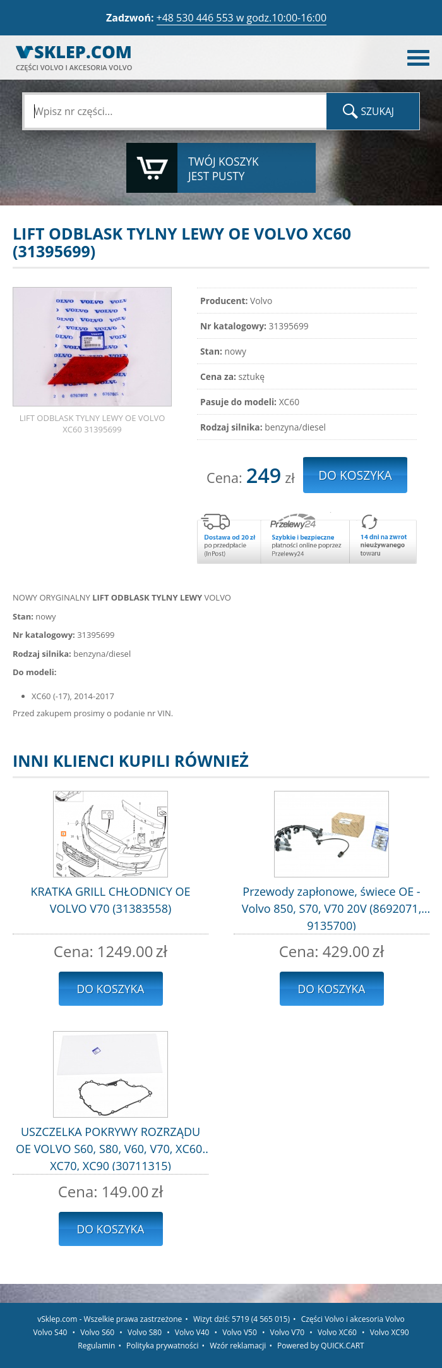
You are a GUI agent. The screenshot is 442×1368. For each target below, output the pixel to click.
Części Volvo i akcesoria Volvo (353, 1319)
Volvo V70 (287, 1332)
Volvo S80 (145, 1332)
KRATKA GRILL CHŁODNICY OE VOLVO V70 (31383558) (111, 900)
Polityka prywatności (162, 1345)
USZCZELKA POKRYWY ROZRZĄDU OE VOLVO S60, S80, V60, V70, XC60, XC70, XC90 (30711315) (110, 1147)
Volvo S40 (50, 1332)
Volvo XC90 (389, 1332)
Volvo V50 (239, 1332)
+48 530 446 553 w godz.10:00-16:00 (242, 18)
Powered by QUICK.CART (320, 1345)
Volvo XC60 (337, 1332)
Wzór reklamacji (238, 1345)
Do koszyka (111, 988)
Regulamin (96, 1345)
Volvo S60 (97, 1332)
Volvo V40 (192, 1332)
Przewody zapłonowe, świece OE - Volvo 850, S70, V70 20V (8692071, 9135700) (332, 907)
